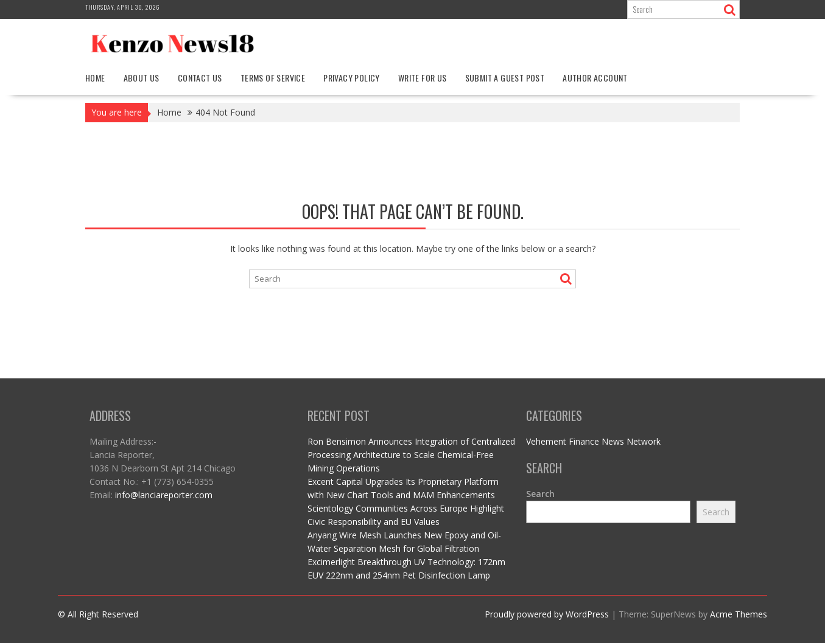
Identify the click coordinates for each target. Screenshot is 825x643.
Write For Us (422, 77)
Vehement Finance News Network (593, 441)
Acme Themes (738, 614)
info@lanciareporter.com (163, 495)
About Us (142, 77)
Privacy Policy (351, 77)
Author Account (595, 77)
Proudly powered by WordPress (547, 614)
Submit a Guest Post (505, 77)
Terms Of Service (272, 77)
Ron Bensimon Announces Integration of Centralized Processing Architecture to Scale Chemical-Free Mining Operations (411, 455)
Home (95, 77)
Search (540, 493)
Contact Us (200, 77)
